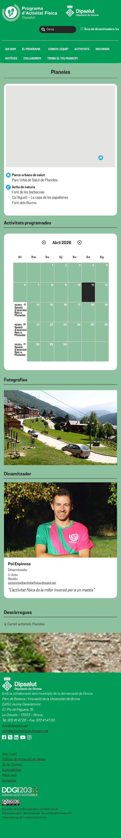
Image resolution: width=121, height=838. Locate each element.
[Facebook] (4, 737)
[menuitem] (10, 49)
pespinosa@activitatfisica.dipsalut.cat (32, 583)
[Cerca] (57, 29)
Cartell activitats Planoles (26, 624)
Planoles (60, 72)
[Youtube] (22, 737)
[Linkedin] (16, 737)
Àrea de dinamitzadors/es (99, 29)
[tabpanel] (60, 427)
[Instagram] (29, 737)
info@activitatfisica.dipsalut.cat (25, 731)
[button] (100, 157)
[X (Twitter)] (10, 737)
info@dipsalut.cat (15, 726)
